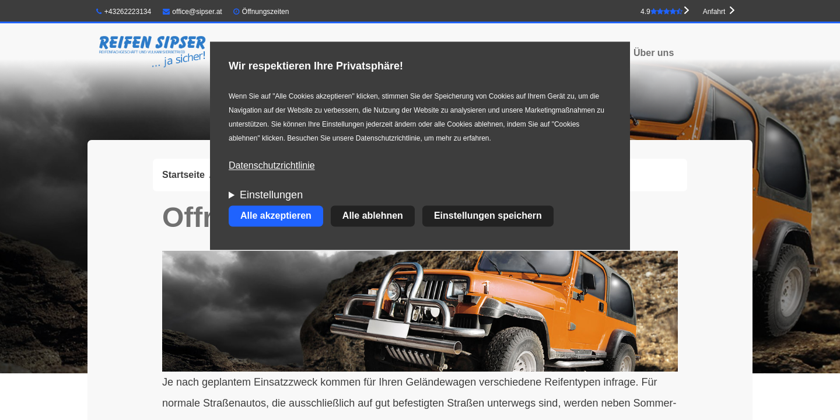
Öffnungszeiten (265, 12)
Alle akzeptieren (276, 216)
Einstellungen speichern (488, 216)
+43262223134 (123, 12)
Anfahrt (714, 12)
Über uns (654, 53)
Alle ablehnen (372, 216)
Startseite (183, 175)
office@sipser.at (192, 12)
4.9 (661, 12)
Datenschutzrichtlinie (272, 166)
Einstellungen (271, 195)
